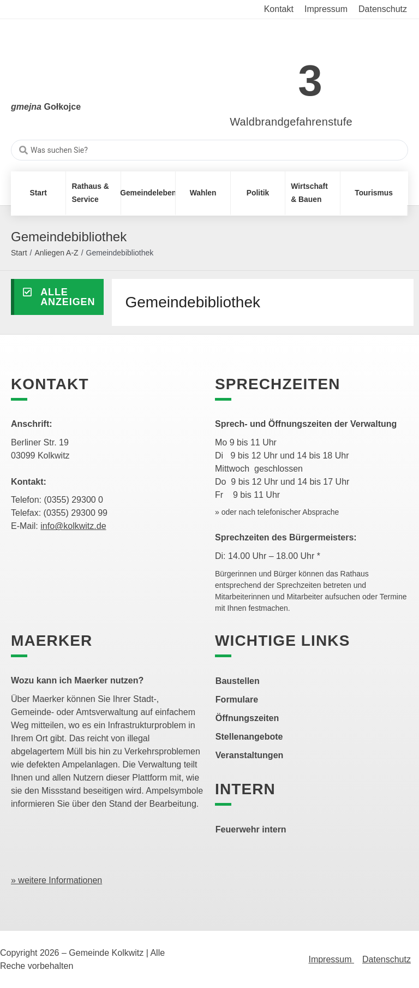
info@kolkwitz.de (73, 526)
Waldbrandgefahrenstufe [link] (291, 122)
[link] (275, 74)
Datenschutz (386, 959)
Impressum (331, 959)
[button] (57, 297)
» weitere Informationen (56, 880)
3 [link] (310, 80)
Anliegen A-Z (56, 252)
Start (19, 252)
